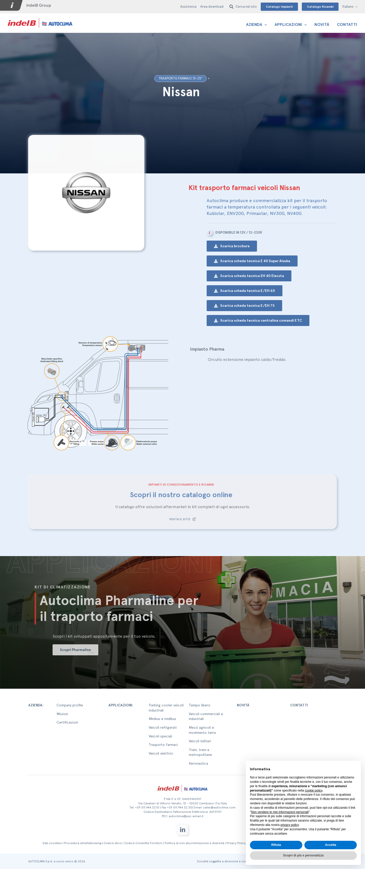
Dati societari (52, 843)
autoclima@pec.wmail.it (186, 816)
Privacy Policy (236, 843)
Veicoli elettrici (161, 753)
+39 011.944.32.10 (147, 807)
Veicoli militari (200, 741)
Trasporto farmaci (163, 745)
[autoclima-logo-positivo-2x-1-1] (40, 17)
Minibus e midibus (162, 719)
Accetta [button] (330, 845)
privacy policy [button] (289, 825)
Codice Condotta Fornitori (143, 843)
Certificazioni (67, 722)
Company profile (70, 705)
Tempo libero (199, 705)
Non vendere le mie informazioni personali (279, 812)
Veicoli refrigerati (163, 727)
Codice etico (113, 843)
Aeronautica (198, 763)
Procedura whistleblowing (82, 843)
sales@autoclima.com (219, 807)
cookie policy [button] (313, 790)
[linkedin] (182, 829)
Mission (62, 714)
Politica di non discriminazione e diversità (194, 843)
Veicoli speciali (160, 736)
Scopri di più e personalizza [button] (303, 855)
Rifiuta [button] (276, 845)
